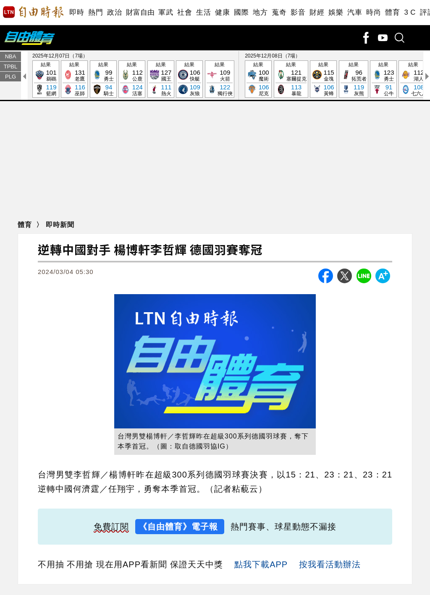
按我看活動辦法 (330, 564)
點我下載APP (261, 564)
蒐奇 (279, 12)
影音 (298, 12)
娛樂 (335, 12)
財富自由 (140, 12)
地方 (260, 12)
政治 (114, 12)
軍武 (165, 12)
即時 (76, 12)
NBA (10, 56)
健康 (222, 12)
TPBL (11, 66)
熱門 (95, 12)
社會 (184, 12)
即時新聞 (60, 224)
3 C (410, 12)
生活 (203, 12)
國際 (241, 12)
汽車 (354, 12)
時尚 (373, 12)
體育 (392, 12)
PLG (10, 76)
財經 (316, 12)
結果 (46, 79)
